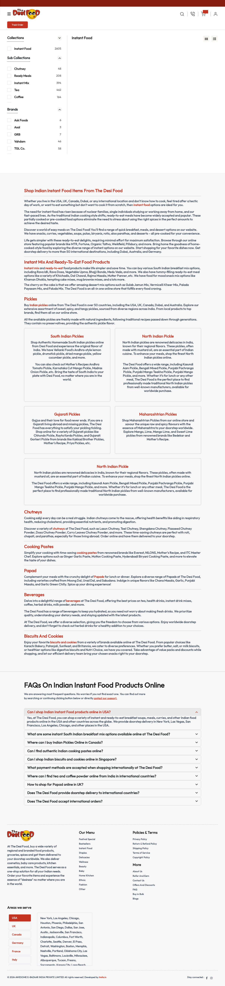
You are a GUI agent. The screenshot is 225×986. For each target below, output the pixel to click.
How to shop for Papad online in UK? (112, 784)
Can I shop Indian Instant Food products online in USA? (112, 712)
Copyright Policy (142, 857)
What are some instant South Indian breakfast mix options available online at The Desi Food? (112, 734)
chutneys (59, 528)
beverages (73, 601)
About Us (138, 871)
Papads (99, 577)
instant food (141, 205)
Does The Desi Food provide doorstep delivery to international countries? (112, 793)
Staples (83, 852)
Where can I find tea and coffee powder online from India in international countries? (112, 776)
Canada (16, 934)
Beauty (83, 866)
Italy (14, 959)
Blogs (136, 898)
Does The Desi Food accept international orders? (112, 801)
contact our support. (106, 698)
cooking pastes (87, 553)
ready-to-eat (54, 268)
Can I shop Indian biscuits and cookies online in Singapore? (112, 759)
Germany (17, 943)
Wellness (84, 861)
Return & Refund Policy (145, 843)
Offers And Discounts (144, 884)
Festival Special (87, 839)
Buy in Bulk (139, 894)
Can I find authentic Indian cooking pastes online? (112, 751)
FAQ (135, 889)
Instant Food (86, 848)
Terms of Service (142, 852)
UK (14, 926)
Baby (82, 870)
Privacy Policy (140, 839)
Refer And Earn (141, 875)
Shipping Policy (141, 848)
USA (14, 918)
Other (82, 889)
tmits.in (102, 977)
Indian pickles (39, 305)
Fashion (83, 884)
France (16, 951)
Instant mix (31, 268)
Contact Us (139, 880)
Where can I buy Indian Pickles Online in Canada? (112, 742)
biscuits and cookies (63, 642)
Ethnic (82, 879)
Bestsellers (85, 843)
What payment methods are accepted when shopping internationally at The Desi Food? (112, 767)
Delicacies (84, 857)
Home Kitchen (86, 875)
